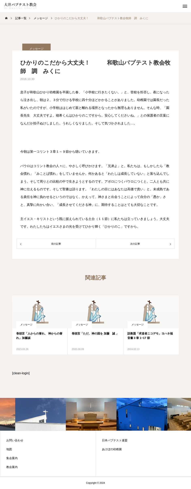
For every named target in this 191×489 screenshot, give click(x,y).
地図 (9, 449)
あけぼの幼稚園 (112, 449)
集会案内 (12, 458)
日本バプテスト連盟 (114, 440)
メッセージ (26, 324)
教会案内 (12, 467)
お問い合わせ (14, 440)
